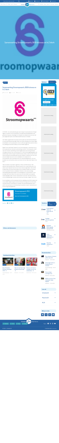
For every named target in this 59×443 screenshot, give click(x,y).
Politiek (9, 4)
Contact (12, 326)
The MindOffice (53, 331)
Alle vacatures (52, 204)
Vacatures (37, 1)
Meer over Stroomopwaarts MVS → (23, 196)
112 (6, 4)
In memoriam (52, 4)
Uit (38, 4)
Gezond (48, 4)
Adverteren (53, 1)
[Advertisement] (20, 216)
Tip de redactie (45, 1)
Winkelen (41, 4)
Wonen (45, 4)
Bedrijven (56, 4)
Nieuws (4, 4)
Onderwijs (15, 4)
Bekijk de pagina (46, 102)
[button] (42, 105)
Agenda (30, 1)
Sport (12, 4)
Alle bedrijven (52, 82)
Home (2, 4)
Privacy (18, 326)
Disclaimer (24, 326)
